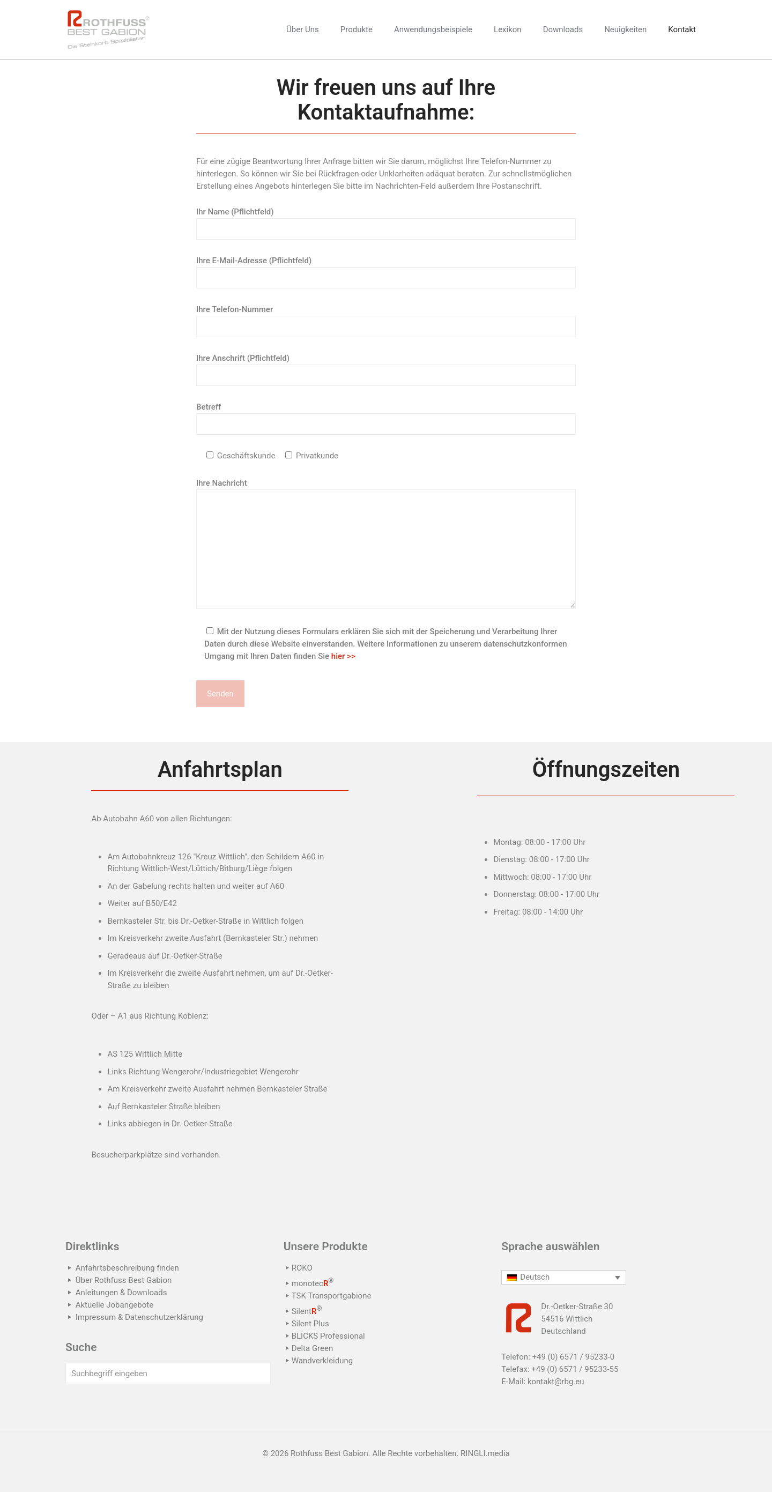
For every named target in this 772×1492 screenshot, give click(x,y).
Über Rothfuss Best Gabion (124, 1280)
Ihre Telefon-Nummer (386, 321)
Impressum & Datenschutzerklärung (139, 1317)
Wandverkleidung (322, 1360)
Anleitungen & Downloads (121, 1292)
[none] (563, 1277)
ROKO (302, 1268)
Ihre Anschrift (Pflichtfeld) (386, 369)
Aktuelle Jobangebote (114, 1305)
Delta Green (312, 1348)
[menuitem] (563, 1277)
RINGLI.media (485, 1453)
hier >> (343, 656)
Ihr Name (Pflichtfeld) (386, 223)
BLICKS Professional (328, 1336)
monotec (313, 1283)
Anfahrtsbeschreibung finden (127, 1268)
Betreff (386, 418)
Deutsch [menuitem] (535, 1277)
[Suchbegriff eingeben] (168, 1373)
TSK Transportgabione (332, 1296)
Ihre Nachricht (386, 543)
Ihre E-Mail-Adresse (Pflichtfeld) (386, 272)
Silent (307, 1311)
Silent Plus (310, 1323)
